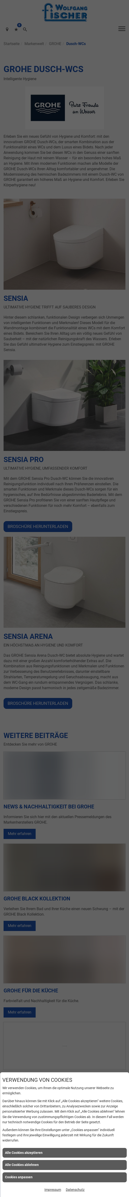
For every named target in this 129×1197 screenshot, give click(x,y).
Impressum (52, 1190)
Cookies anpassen (19, 1177)
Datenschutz (75, 1190)
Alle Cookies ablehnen (22, 1165)
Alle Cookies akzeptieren (24, 1153)
